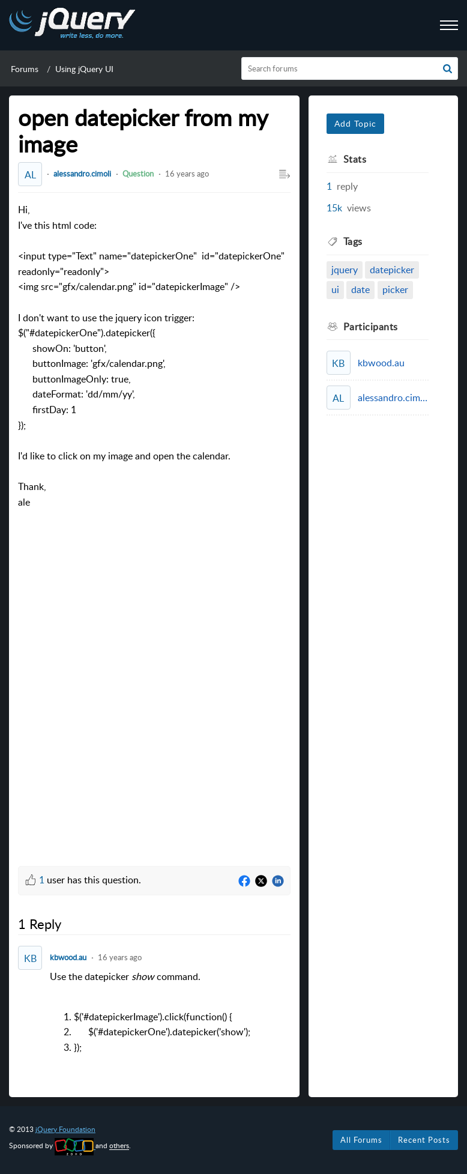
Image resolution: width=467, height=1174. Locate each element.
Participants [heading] (370, 326)
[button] (447, 68)
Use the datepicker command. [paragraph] (170, 1013)
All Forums (361, 1139)
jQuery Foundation (65, 1129)
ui (335, 289)
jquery (344, 269)
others (119, 1146)
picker (395, 289)
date (360, 289)
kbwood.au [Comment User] (68, 957)
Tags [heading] (353, 241)
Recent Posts (424, 1139)
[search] (350, 68)
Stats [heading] (355, 159)
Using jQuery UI (84, 68)
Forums (24, 68)
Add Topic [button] (355, 123)
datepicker (392, 269)
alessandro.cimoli (82, 173)
